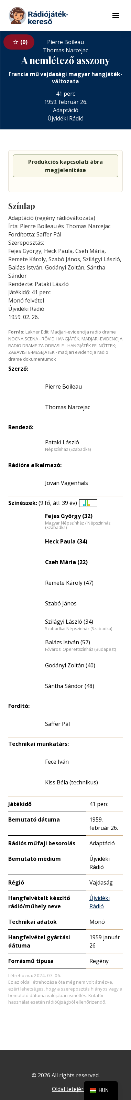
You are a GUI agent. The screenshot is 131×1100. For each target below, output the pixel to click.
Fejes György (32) (68, 516)
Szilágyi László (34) (69, 621)
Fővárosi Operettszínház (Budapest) (80, 649)
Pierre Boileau (63, 386)
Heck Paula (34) (66, 541)
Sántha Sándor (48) (69, 686)
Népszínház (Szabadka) (68, 449)
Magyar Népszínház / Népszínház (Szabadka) (77, 525)
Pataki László (62, 442)
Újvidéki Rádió (65, 118)
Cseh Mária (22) (66, 562)
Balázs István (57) (67, 642)
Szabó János (61, 603)
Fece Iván (57, 761)
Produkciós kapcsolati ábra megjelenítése (65, 166)
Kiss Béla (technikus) (71, 782)
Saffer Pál (57, 724)
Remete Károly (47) (69, 582)
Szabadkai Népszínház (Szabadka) (78, 628)
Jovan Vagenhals (66, 483)
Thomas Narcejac (67, 407)
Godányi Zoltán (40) (70, 665)
